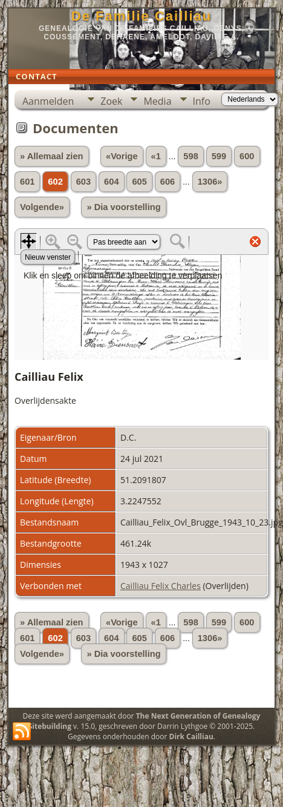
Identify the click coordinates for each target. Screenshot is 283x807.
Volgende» (42, 207)
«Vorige (122, 156)
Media (157, 101)
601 (27, 181)
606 (167, 181)
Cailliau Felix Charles (160, 585)
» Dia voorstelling (123, 207)
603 (83, 181)
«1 (156, 156)
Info (201, 101)
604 (111, 181)
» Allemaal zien (51, 156)
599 (219, 156)
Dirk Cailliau (191, 736)
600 (246, 156)
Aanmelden (48, 101)
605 (139, 181)
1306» (210, 181)
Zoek (111, 101)
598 (190, 156)
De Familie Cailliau (141, 16)
